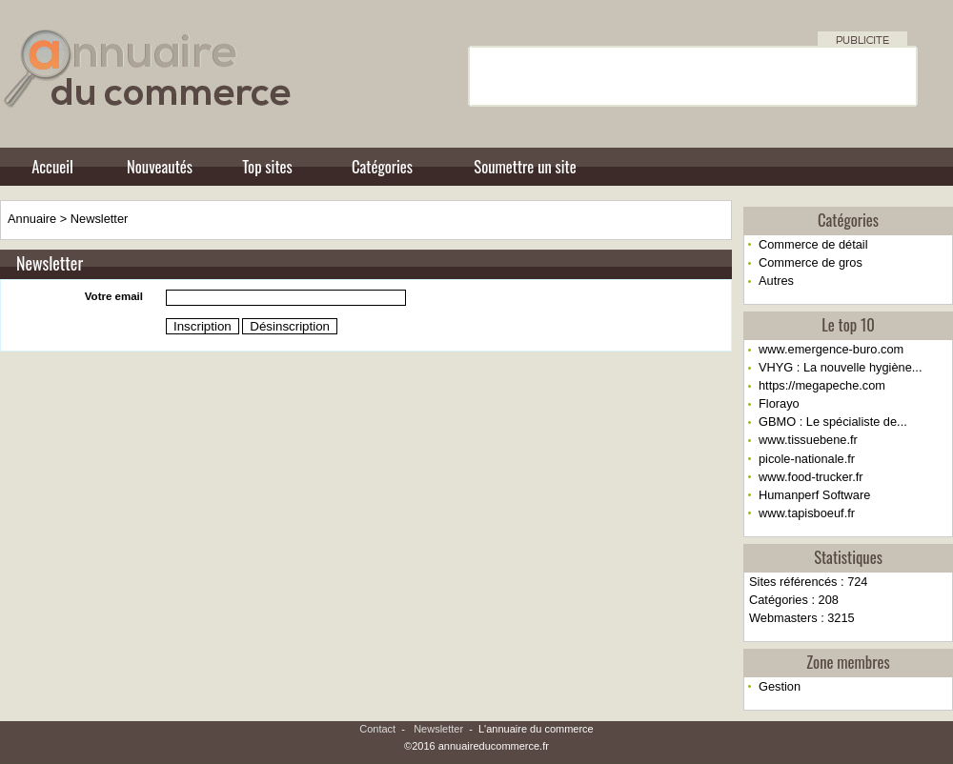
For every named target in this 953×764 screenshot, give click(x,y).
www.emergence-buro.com (831, 349)
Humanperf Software (814, 495)
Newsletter (99, 218)
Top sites (267, 166)
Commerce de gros (810, 262)
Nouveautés (160, 166)
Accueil (52, 166)
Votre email (114, 296)
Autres (776, 280)
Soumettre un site (525, 166)
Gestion (780, 686)
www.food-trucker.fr (811, 477)
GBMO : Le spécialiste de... (833, 421)
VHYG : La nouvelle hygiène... (840, 367)
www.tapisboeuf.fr (807, 513)
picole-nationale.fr (807, 459)
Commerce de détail (813, 244)
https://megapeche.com (822, 385)
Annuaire (32, 218)
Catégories (382, 166)
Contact (377, 728)
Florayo (779, 403)
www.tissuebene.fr (808, 439)
